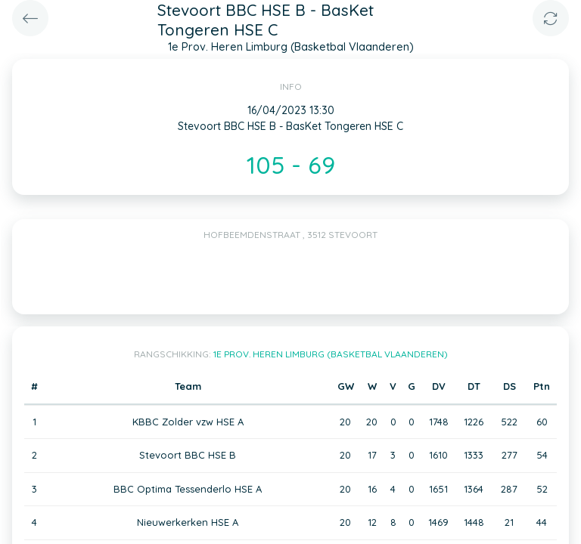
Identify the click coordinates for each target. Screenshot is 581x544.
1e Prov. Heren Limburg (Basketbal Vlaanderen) (330, 354)
